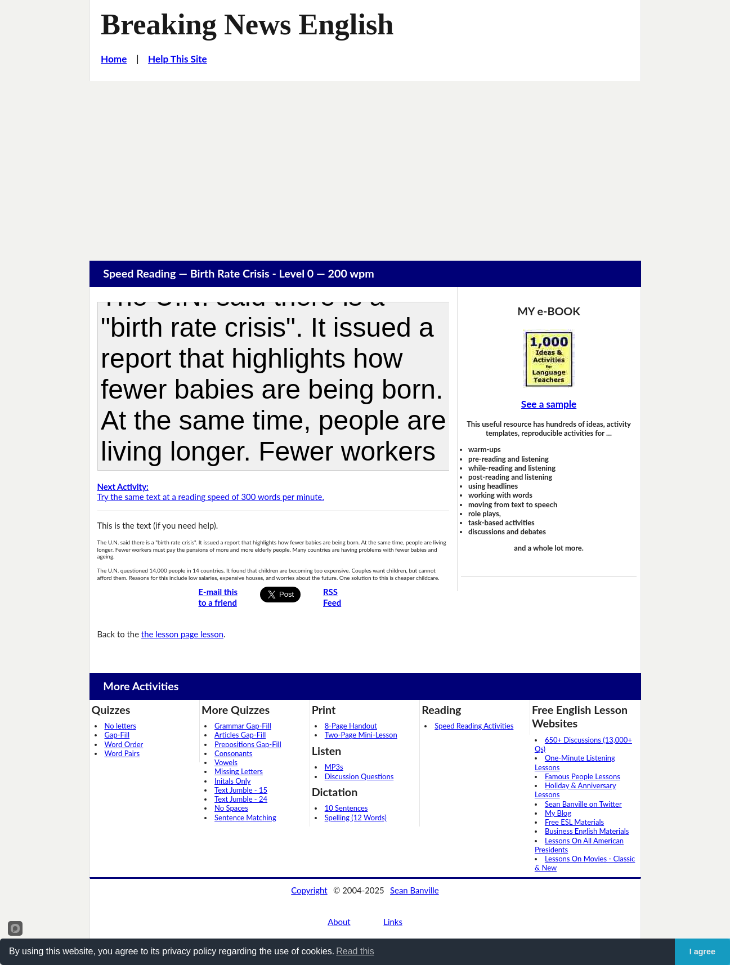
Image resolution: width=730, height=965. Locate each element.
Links (392, 922)
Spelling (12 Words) (356, 817)
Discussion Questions (359, 776)
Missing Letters (238, 771)
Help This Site (177, 59)
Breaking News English (247, 24)
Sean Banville (414, 890)
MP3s (334, 766)
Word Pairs (122, 753)
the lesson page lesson (182, 634)
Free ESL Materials (574, 821)
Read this (355, 951)
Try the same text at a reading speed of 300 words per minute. (210, 491)
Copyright (309, 890)
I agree (702, 951)
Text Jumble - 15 (240, 789)
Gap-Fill (117, 734)
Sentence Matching (245, 817)
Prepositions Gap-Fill (247, 744)
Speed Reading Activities (474, 725)
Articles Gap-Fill (240, 734)
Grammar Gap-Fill (242, 725)
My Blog (558, 812)
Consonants (233, 753)
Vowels (226, 762)
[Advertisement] (365, 165)
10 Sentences (346, 807)
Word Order (124, 744)
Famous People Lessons (582, 776)
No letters (120, 725)
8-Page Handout (351, 725)
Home (114, 59)
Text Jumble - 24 (240, 798)
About (339, 922)
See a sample (548, 404)
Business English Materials (587, 831)
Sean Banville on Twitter (583, 803)
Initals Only (232, 780)
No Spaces (231, 807)
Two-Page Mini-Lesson (361, 734)
